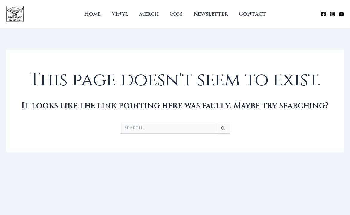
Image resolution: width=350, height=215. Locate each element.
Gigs (176, 14)
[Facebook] (323, 14)
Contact (252, 14)
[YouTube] (341, 14)
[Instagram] (332, 14)
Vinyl (119, 14)
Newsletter (210, 14)
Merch (149, 14)
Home (92, 14)
